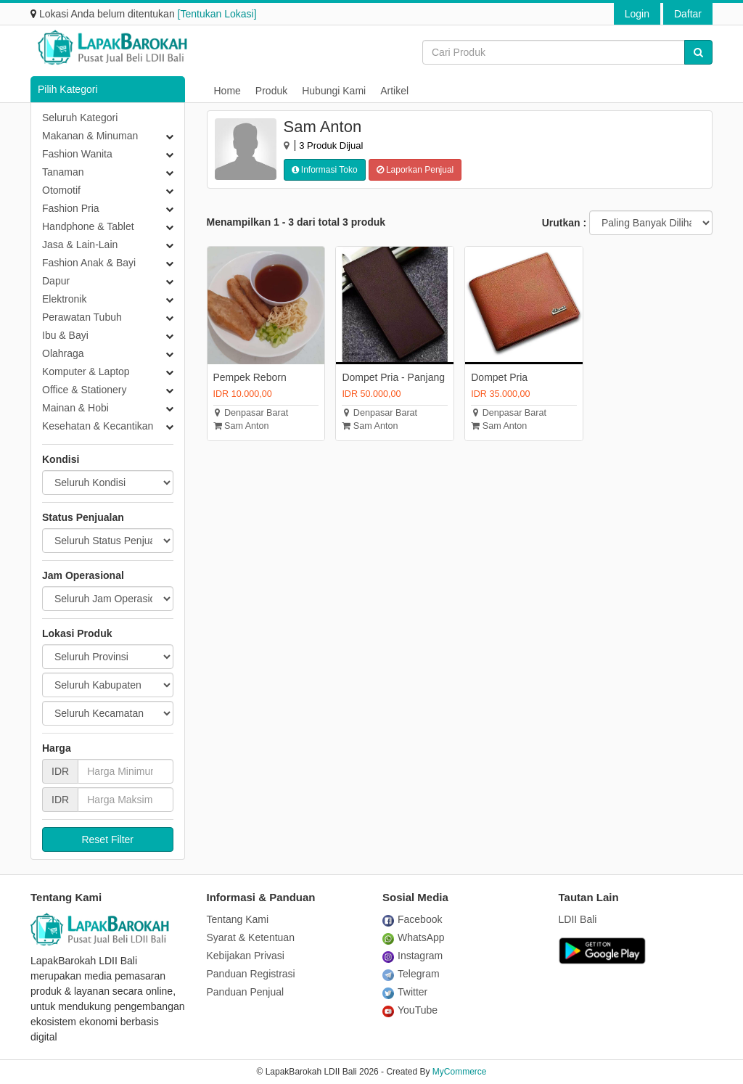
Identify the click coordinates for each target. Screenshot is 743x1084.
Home (227, 91)
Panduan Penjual (245, 992)
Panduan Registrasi (251, 974)
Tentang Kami (238, 919)
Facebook (412, 919)
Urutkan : (564, 223)
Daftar (688, 14)
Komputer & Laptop (86, 371)
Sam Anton (241, 426)
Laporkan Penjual (415, 170)
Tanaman (63, 172)
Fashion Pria (70, 208)
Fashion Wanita (77, 154)
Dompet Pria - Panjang (393, 377)
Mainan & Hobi (75, 408)
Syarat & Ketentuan (251, 937)
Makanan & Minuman (90, 135)
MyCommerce (459, 1072)
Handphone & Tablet (88, 226)
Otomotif (61, 190)
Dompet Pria (499, 377)
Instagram (412, 955)
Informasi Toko (325, 170)
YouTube (410, 1010)
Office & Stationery (84, 389)
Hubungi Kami (334, 91)
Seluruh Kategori (80, 117)
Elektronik (64, 299)
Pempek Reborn (250, 377)
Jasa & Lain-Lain (80, 244)
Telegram (411, 974)
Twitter (404, 992)
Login (637, 14)
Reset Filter (107, 839)
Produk (271, 91)
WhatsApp (413, 937)
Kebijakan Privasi (245, 955)
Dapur (56, 281)
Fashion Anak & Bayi (89, 262)
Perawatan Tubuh (82, 317)
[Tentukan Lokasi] (217, 14)
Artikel (394, 91)
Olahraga (63, 353)
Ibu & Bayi (65, 335)
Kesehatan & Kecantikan (97, 426)
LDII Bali (578, 919)
